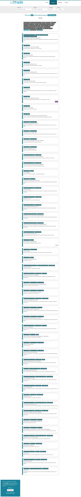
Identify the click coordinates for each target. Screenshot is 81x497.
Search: (60, 8)
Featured (60, 2)
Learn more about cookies (10, 492)
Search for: (24, 8)
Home (47, 2)
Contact (66, 2)
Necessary (10, 487)
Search (60, 9)
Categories (53, 2)
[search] (24, 9)
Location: (40, 8)
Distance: (52, 8)
